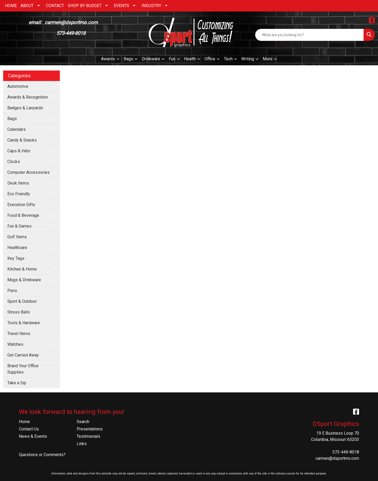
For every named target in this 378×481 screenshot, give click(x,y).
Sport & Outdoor (22, 301)
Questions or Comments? (42, 454)
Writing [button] (247, 58)
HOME (11, 5)
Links (82, 443)
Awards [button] (108, 58)
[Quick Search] (309, 35)
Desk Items (18, 183)
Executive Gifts (21, 204)
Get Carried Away (23, 355)
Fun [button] (172, 58)
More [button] (267, 58)
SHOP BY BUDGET (85, 5)
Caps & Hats (18, 150)
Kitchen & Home (22, 269)
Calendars (16, 129)
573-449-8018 (345, 452)
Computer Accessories (28, 172)
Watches (15, 344)
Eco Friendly (18, 193)
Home (24, 421)
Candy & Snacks (22, 140)
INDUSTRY (151, 5)
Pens (12, 290)
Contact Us (29, 428)
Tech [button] (228, 58)
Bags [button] (128, 58)
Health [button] (190, 58)
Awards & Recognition (27, 97)
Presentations (90, 428)
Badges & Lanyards (25, 107)
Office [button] (209, 58)
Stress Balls (18, 312)
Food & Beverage (23, 215)
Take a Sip (16, 382)
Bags (12, 118)
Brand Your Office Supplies (23, 369)
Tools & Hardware (23, 322)
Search (83, 421)
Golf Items (17, 236)
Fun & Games (19, 226)
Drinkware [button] (151, 58)
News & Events (33, 436)
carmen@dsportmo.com (337, 458)
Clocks (13, 161)
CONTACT (55, 5)
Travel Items (18, 333)
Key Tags (15, 258)
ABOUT (27, 5)
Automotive (17, 86)
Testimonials (88, 436)
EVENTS (121, 5)
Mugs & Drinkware (24, 279)
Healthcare (17, 247)
